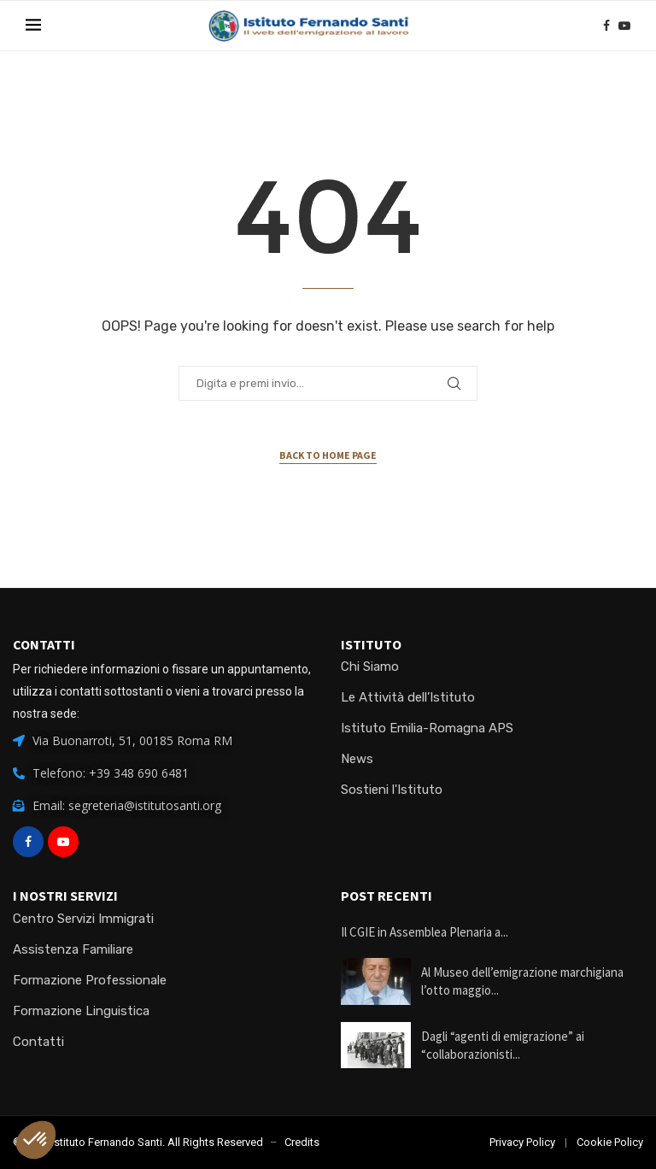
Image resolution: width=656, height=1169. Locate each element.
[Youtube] (624, 25)
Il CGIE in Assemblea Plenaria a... (424, 932)
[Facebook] (606, 25)
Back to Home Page (328, 455)
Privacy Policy (522, 1142)
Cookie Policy (610, 1142)
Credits (301, 1142)
